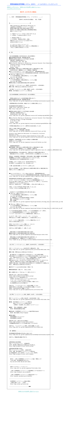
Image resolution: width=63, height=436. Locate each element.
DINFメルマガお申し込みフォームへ (30, 7)
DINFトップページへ (13, 7)
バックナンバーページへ (14, 8)
